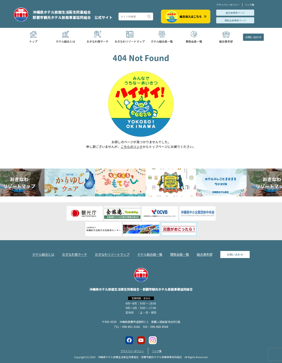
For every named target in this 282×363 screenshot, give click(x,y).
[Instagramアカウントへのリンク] (153, 340)
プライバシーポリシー (228, 4)
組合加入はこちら (186, 16)
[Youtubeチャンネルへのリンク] (141, 340)
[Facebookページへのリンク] (129, 340)
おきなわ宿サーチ (74, 254)
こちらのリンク (132, 146)
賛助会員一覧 (179, 254)
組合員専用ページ (235, 12)
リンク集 (249, 4)
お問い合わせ (253, 37)
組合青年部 (204, 254)
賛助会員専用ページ (235, 20)
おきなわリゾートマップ (112, 254)
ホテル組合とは (43, 254)
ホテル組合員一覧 (149, 254)
